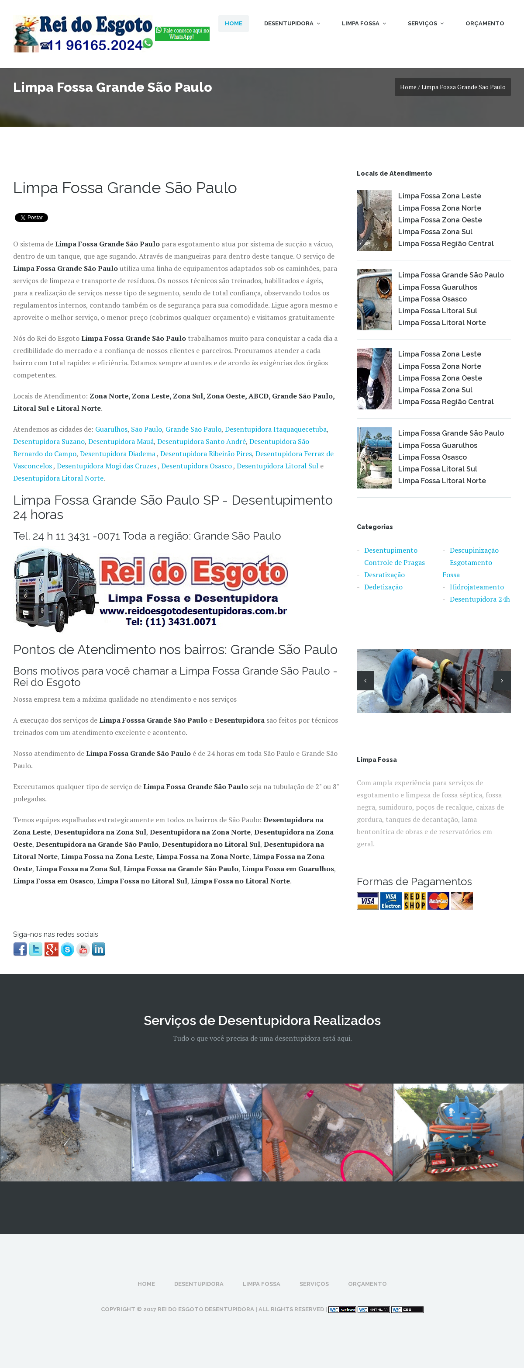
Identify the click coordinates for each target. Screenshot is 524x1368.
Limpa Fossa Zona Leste (439, 196)
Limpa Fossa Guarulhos (437, 287)
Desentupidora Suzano (49, 441)
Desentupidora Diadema (117, 453)
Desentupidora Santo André (201, 441)
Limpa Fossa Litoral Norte (442, 323)
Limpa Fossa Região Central (446, 243)
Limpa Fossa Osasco (432, 299)
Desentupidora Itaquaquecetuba (276, 429)
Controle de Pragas (394, 562)
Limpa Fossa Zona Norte (439, 208)
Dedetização (383, 587)
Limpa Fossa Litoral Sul (437, 311)
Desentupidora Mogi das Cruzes (107, 466)
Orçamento (484, 23)
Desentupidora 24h (480, 599)
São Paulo (146, 429)
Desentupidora (292, 23)
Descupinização (474, 550)
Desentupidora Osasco (196, 466)
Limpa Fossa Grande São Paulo (451, 275)
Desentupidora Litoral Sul (277, 466)
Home (233, 23)
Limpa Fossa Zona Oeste (440, 220)
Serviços (426, 23)
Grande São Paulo (193, 429)
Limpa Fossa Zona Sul (435, 232)
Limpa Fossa (364, 23)
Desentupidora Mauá (121, 441)
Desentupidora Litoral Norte (58, 478)
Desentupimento (390, 550)
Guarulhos (111, 429)
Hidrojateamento (477, 587)
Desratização (384, 574)
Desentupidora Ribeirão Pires (206, 453)
